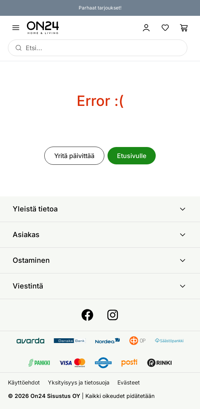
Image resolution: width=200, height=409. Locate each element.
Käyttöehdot (24, 382)
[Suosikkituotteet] (165, 28)
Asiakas (100, 234)
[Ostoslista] (184, 28)
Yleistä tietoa (100, 209)
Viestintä (100, 286)
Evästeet (128, 382)
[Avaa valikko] (16, 28)
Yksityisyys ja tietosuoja (78, 382)
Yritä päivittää (74, 156)
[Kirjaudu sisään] (146, 28)
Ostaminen (100, 260)
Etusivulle (131, 156)
